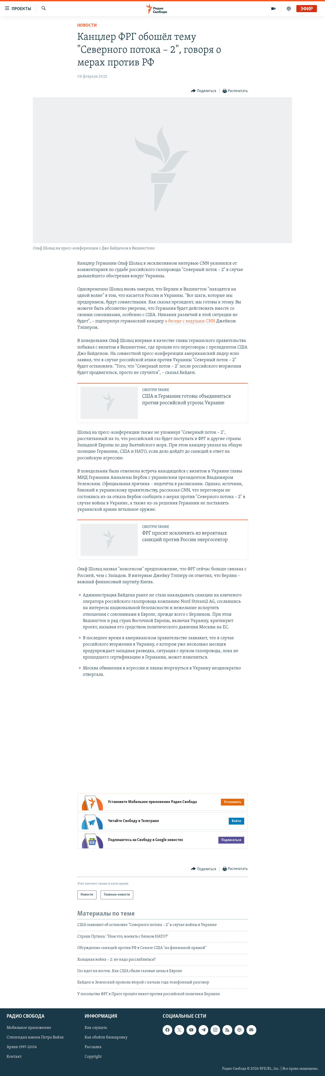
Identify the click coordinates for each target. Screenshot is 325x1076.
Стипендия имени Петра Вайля (35, 1038)
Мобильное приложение (29, 1028)
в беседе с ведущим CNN (190, 321)
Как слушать (96, 1028)
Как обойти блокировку (106, 1038)
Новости (87, 25)
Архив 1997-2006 (22, 1047)
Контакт (14, 1057)
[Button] (203, 91)
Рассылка (93, 1047)
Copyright (93, 1057)
